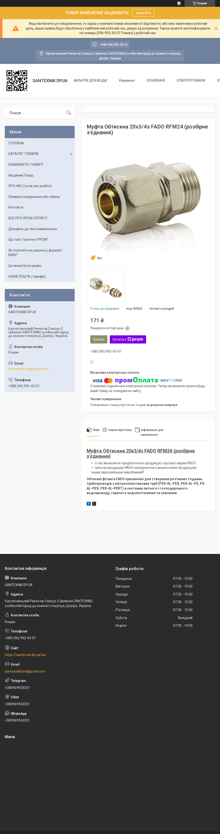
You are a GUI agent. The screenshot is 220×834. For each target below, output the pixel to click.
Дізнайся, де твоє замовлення (32, 229)
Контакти (15, 207)
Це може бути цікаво (24, 266)
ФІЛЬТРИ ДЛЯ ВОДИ (90, 80)
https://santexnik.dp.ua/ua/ (25, 655)
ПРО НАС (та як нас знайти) (30, 186)
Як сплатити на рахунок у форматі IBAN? (35, 252)
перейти (143, 13)
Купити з (128, 339)
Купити (98, 339)
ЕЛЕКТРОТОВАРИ (191, 80)
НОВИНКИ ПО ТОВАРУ (25, 164)
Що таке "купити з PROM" (28, 239)
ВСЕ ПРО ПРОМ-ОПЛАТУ (27, 218)
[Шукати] (69, 113)
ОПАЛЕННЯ (156, 80)
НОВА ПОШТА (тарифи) (26, 276)
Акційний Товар (20, 175)
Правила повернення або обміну (34, 197)
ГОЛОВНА (16, 143)
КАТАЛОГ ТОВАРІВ (23, 154)
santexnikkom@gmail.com (28, 369)
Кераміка (127, 80)
